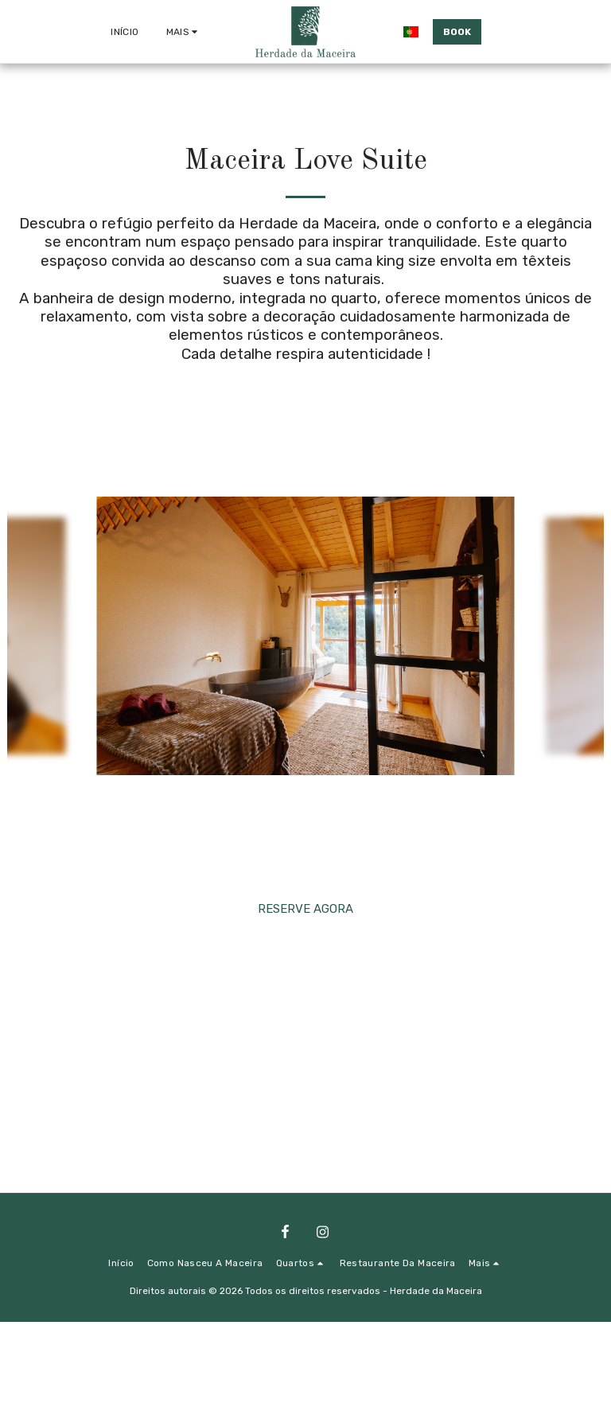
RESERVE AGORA (305, 909)
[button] (503, 31)
